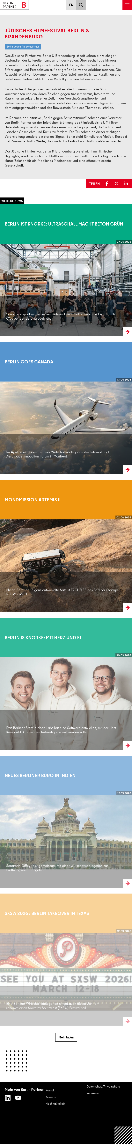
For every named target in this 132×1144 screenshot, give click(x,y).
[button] (107, 184)
